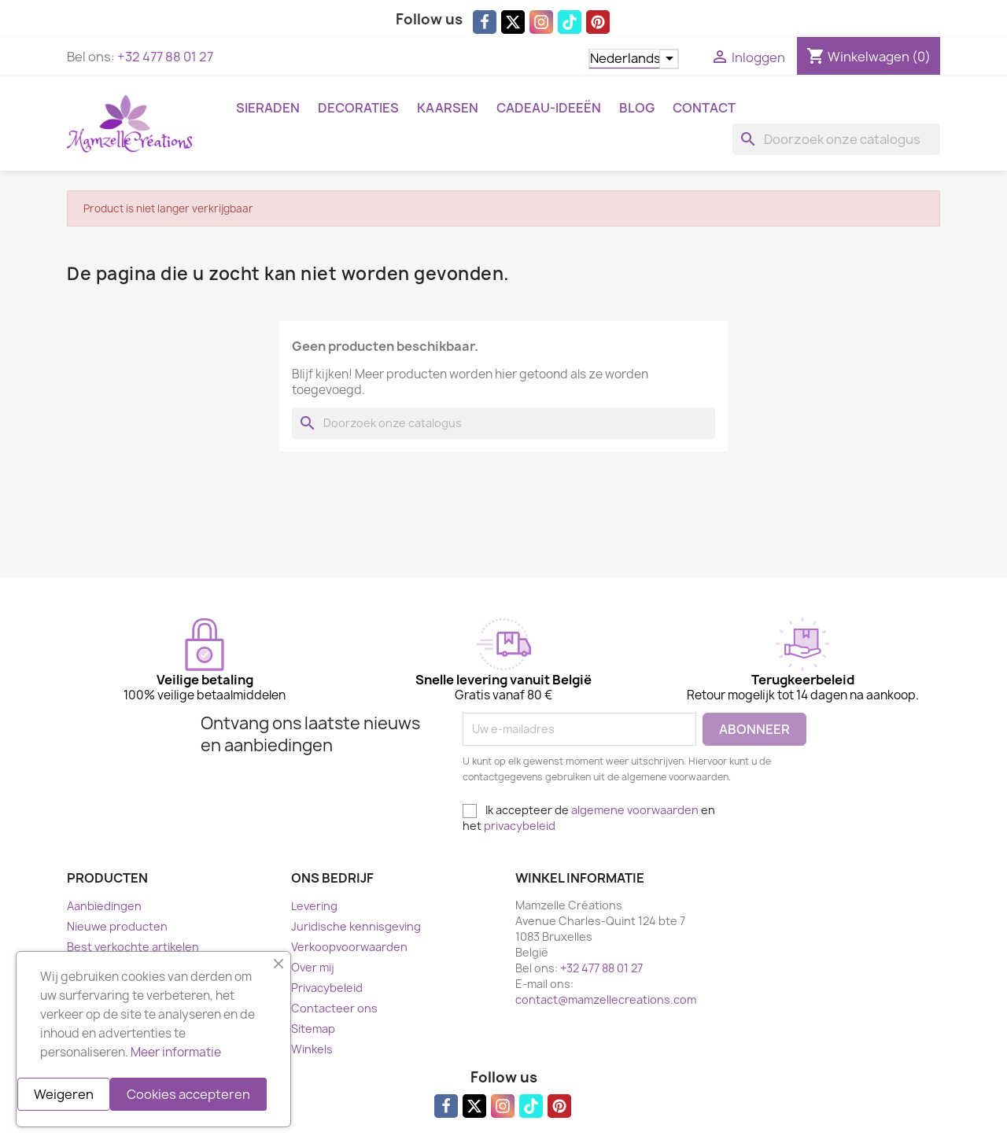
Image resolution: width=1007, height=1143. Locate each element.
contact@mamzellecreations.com (605, 999)
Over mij (312, 967)
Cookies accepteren (188, 1094)
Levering (314, 905)
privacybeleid (519, 825)
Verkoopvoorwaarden (349, 946)
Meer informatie (176, 1052)
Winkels (312, 1049)
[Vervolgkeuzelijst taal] (633, 59)
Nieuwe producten (117, 926)
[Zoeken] (836, 139)
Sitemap (313, 1028)
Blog (637, 107)
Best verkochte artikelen (133, 946)
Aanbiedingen (104, 905)
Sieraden (268, 107)
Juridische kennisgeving (356, 926)
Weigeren (64, 1094)
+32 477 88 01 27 (165, 56)
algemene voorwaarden (635, 809)
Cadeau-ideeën (548, 107)
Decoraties (358, 107)
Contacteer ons (334, 1008)
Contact (704, 107)
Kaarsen (447, 107)
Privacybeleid (327, 987)
